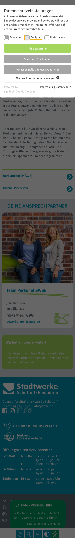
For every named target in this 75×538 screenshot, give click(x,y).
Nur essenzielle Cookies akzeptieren (37, 69)
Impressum (47, 87)
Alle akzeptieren (37, 48)
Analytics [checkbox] (36, 37)
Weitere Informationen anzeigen (37, 78)
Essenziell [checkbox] (16, 37)
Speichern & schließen (37, 59)
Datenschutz (63, 87)
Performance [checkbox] (57, 37)
